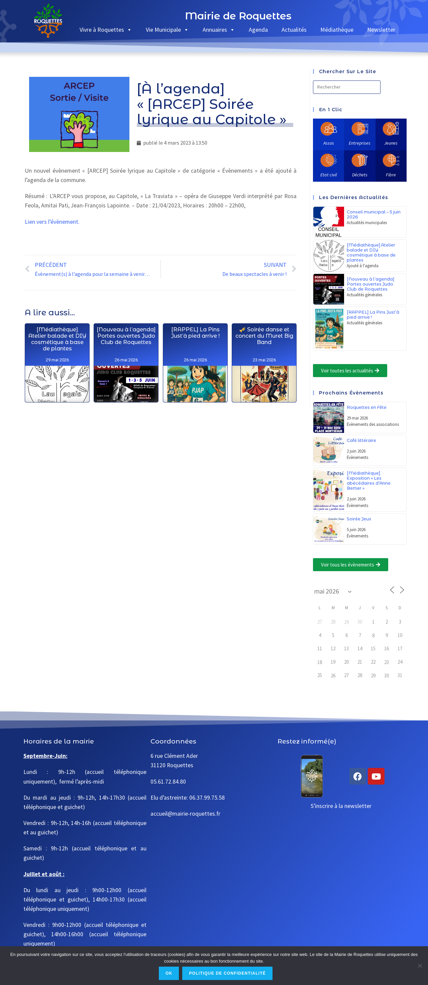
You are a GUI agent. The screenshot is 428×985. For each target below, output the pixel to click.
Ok (169, 973)
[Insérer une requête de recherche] (347, 87)
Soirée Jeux (359, 518)
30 (386, 675)
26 (333, 675)
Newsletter (381, 29)
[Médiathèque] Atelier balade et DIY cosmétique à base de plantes (371, 252)
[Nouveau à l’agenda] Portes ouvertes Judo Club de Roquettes (370, 284)
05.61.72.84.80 (168, 781)
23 (386, 662)
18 (319, 662)
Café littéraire (361, 440)
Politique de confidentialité (227, 973)
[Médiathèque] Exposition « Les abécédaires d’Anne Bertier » (369, 481)
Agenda (258, 29)
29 (346, 622)
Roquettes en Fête (367, 407)
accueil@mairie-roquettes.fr (185, 813)
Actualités (294, 29)
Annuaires (219, 29)
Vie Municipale (167, 29)
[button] (350, 370)
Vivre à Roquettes (106, 29)
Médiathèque (336, 29)
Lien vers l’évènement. (52, 221)
